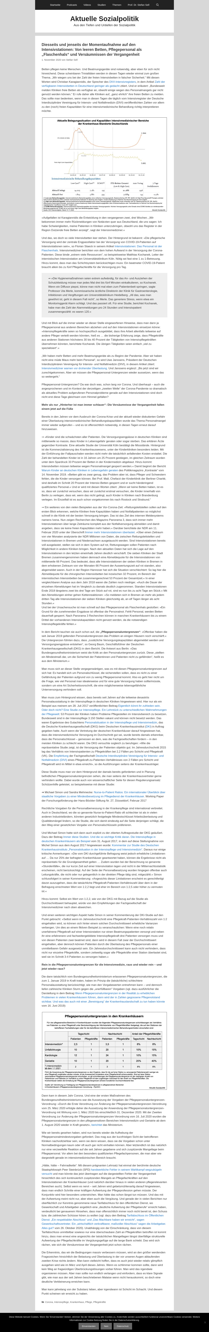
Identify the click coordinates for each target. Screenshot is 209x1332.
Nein (106, 1326)
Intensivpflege (61, 1302)
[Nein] (205, 1322)
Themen (116, 4)
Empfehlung (61, 755)
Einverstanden (89, 1326)
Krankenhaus (77, 1302)
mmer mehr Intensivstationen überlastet (110, 532)
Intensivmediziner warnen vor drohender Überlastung (74, 368)
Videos (87, 4)
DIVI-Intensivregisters (122, 81)
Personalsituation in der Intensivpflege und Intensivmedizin (120, 722)
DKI (148, 726)
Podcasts (72, 4)
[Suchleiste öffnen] (157, 5)
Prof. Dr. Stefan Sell (138, 4)
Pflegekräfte (99, 1302)
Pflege (88, 1302)
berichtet (96, 1124)
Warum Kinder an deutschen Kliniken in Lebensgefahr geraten (80, 470)
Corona (49, 1302)
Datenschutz (123, 1326)
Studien (101, 4)
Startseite (55, 4)
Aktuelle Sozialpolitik (104, 19)
